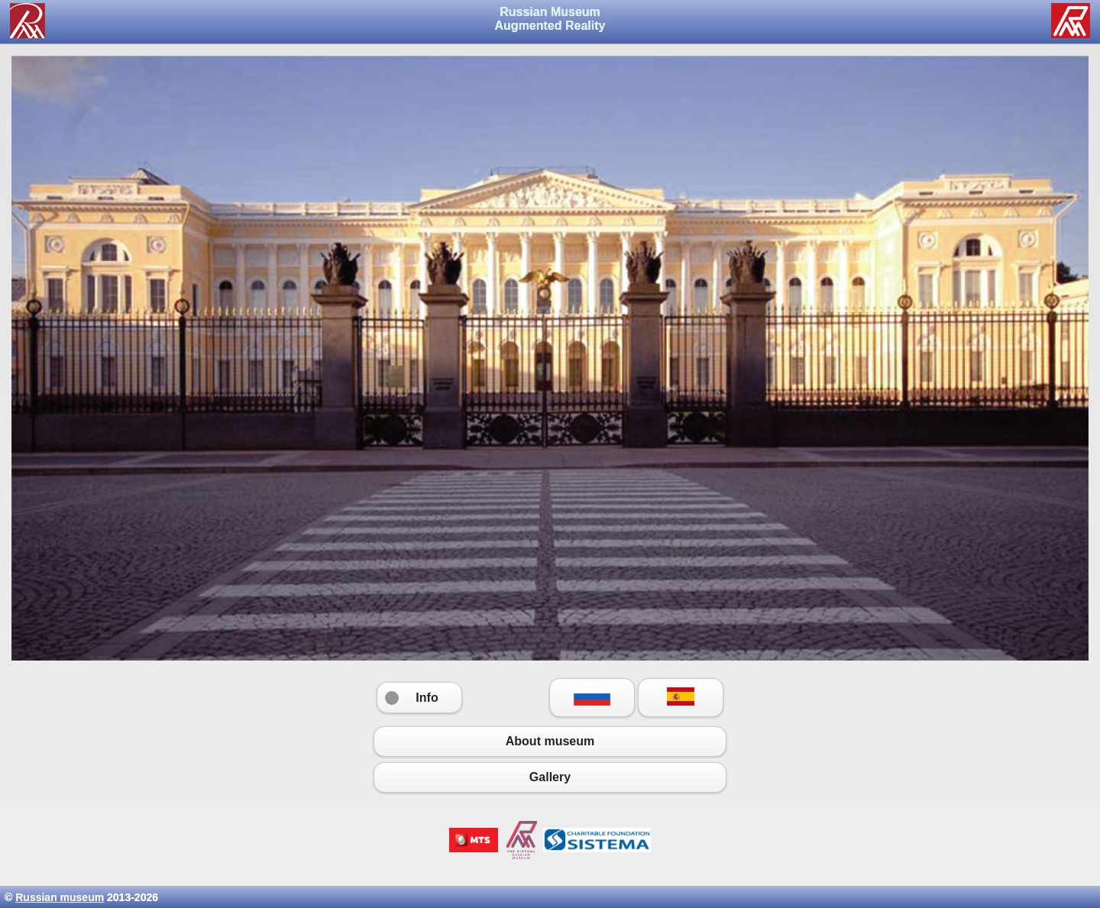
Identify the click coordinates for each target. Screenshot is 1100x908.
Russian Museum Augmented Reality (550, 18)
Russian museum (59, 897)
